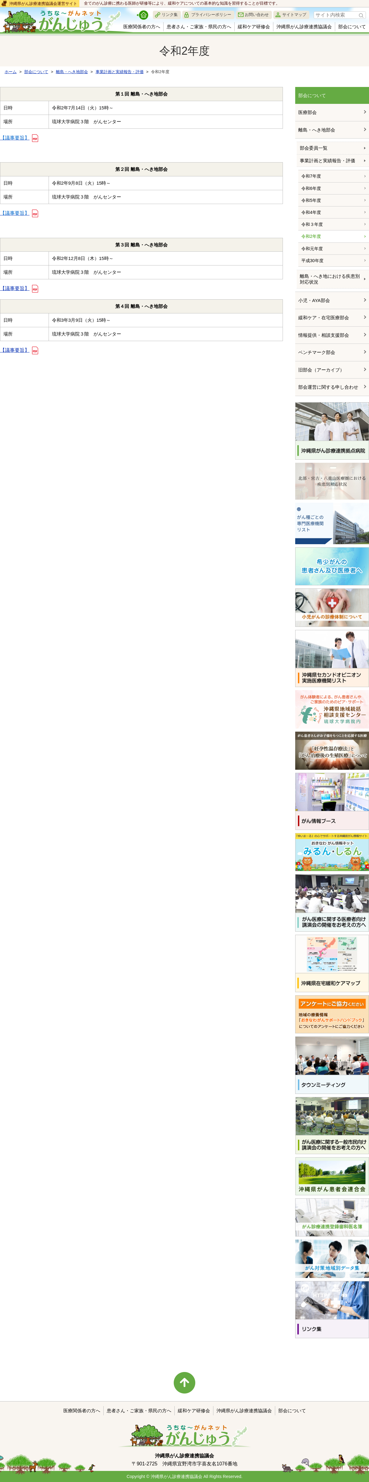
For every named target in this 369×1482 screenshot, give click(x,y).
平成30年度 (312, 260)
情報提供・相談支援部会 (323, 335)
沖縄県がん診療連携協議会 (304, 26)
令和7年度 (311, 176)
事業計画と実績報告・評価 (327, 160)
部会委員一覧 (313, 148)
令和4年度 (311, 212)
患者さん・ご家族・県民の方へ (199, 26)
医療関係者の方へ (141, 26)
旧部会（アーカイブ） (321, 369)
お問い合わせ (257, 14)
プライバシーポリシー (211, 14)
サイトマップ (294, 14)
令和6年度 (311, 188)
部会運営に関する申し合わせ (328, 387)
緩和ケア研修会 (254, 26)
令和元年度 (312, 248)
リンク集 (170, 14)
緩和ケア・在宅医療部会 (323, 317)
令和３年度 (312, 224)
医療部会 (307, 112)
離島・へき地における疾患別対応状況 (330, 279)
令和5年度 (311, 200)
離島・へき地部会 (316, 129)
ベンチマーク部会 (316, 352)
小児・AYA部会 (314, 300)
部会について (352, 26)
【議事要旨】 (15, 288)
